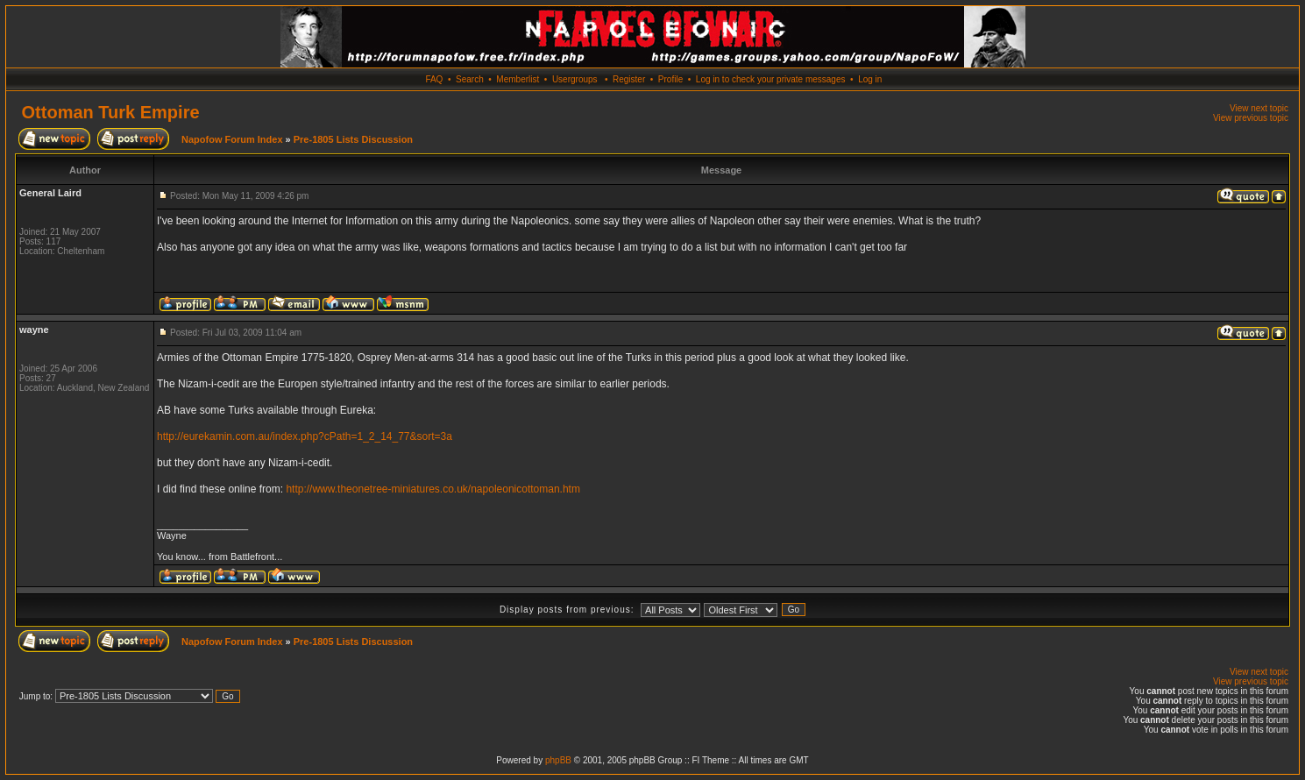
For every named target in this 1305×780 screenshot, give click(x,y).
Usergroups (575, 79)
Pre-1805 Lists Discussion (353, 139)
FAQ (434, 79)
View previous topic (1250, 118)
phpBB (558, 760)
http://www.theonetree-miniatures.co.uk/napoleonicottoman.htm (433, 489)
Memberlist (517, 79)
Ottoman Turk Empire (111, 112)
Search (470, 79)
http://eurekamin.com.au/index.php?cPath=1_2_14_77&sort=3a (304, 436)
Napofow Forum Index (232, 139)
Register (629, 79)
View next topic (1259, 108)
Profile (670, 79)
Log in (870, 79)
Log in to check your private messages (771, 79)
